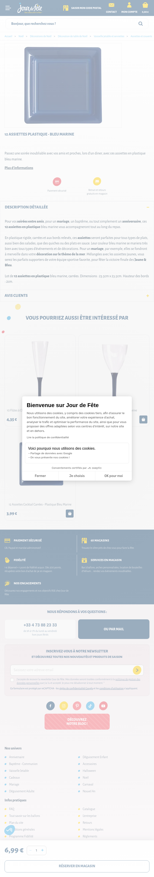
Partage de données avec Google (51, 453)
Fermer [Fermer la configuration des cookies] (40, 476)
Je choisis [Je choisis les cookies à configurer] (77, 476)
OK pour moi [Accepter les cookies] (113, 476)
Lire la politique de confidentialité (48, 437)
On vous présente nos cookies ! (50, 457)
